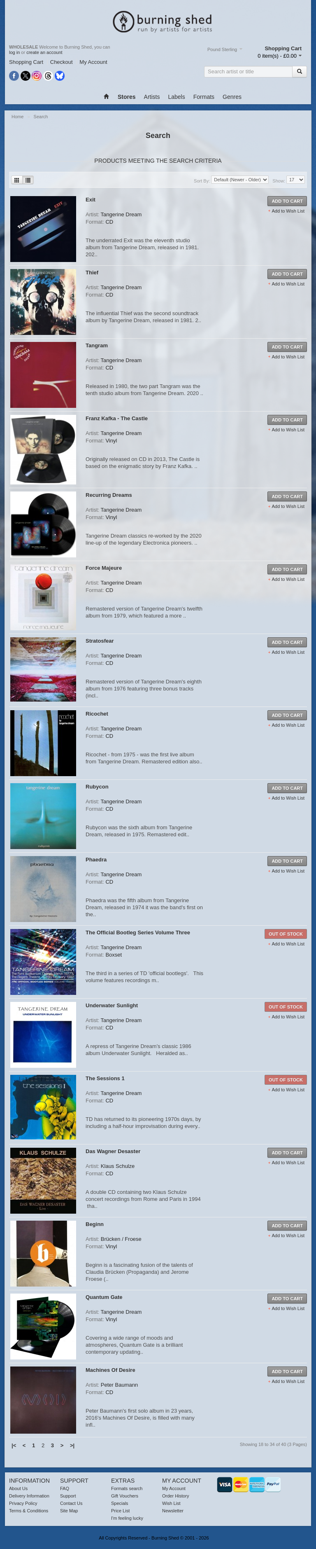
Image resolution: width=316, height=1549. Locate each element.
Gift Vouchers (124, 1495)
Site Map (69, 1510)
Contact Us (71, 1503)
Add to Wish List (288, 210)
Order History (175, 1495)
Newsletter (173, 1510)
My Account (93, 62)
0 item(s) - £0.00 (277, 56)
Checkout (61, 62)
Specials (119, 1503)
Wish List (171, 1503)
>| (72, 1445)
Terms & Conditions (28, 1510)
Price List (120, 1510)
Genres (232, 97)
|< (14, 1445)
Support (68, 1495)
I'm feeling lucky (127, 1518)
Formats (203, 97)
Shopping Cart (26, 62)
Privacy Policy (23, 1503)
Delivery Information (29, 1495)
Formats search (126, 1488)
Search (41, 116)
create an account (44, 52)
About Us (18, 1488)
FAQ (64, 1488)
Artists (152, 97)
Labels (176, 97)
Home (18, 116)
